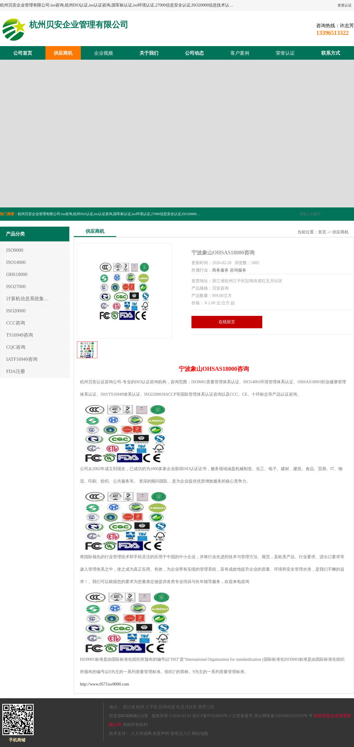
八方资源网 (141, 733)
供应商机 (63, 53)
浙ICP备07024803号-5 (211, 716)
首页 (322, 232)
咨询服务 (238, 270)
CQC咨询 (15, 347)
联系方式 (330, 53)
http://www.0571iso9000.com (104, 684)
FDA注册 (15, 371)
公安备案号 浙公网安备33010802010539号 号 (272, 716)
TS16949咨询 (19, 334)
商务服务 (220, 270)
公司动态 (194, 53)
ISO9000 (14, 250)
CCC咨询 (15, 322)
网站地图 (200, 733)
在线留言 (227, 322)
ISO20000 (16, 310)
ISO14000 (16, 262)
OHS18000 (16, 274)
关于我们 (149, 53)
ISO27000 (16, 286)
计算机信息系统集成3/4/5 (27, 298)
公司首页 (22, 53)
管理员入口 (180, 733)
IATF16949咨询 (21, 359)
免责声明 (161, 733)
